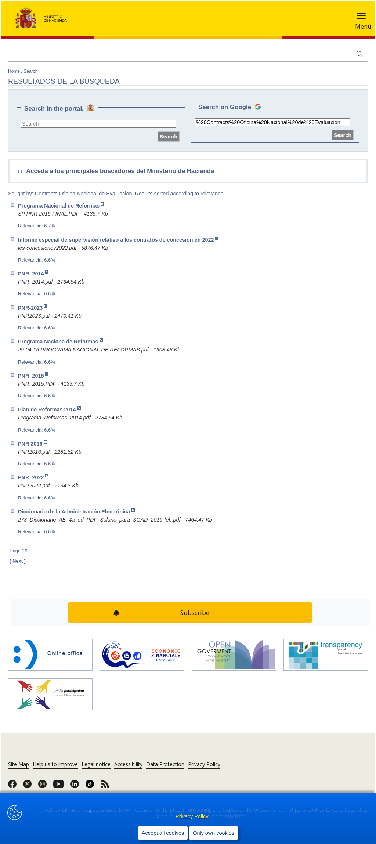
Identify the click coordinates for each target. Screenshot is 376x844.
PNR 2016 (32, 443)
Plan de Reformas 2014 (49, 409)
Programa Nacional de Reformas (61, 205)
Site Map (18, 764)
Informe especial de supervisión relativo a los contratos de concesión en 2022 (118, 240)
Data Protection (165, 764)
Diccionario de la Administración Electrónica (76, 511)
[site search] (98, 124)
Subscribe (194, 612)
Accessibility (128, 764)
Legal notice (96, 764)
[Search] (188, 54)
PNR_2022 (33, 477)
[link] (12, 786)
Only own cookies (213, 833)
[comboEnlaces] (143, 172)
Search (30, 71)
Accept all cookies (163, 833)
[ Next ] (18, 561)
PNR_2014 (33, 273)
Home (14, 71)
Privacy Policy (193, 816)
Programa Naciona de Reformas (60, 341)
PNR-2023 (32, 307)
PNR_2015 (33, 375)
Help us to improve (55, 764)
